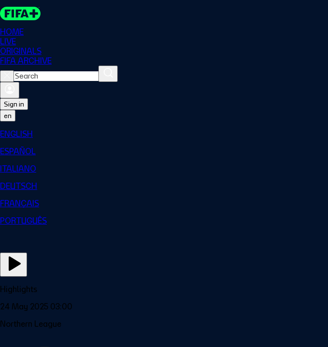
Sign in (14, 104)
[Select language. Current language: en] (7, 115)
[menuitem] (164, 134)
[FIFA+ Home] (20, 13)
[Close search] (7, 76)
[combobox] (56, 76)
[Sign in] (9, 90)
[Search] (108, 74)
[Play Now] (13, 265)
